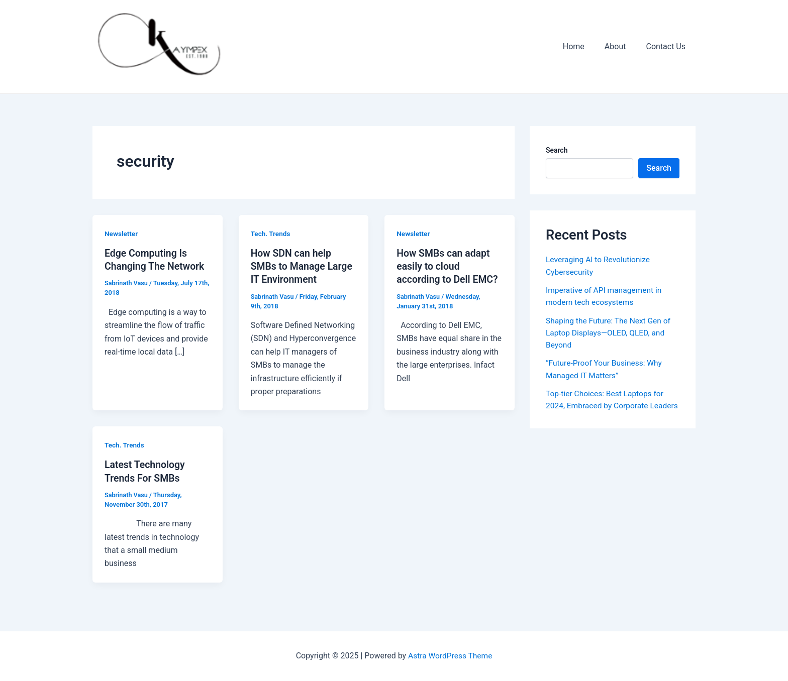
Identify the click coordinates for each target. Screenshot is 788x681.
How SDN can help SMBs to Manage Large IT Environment (303, 266)
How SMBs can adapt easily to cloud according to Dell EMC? (449, 266)
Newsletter (122, 234)
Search (556, 150)
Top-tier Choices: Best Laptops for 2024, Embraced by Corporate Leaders (606, 404)
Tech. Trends (271, 234)
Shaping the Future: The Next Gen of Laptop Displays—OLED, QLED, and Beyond (610, 332)
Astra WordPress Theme (450, 655)
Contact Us (667, 46)
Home (584, 46)
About (621, 46)
